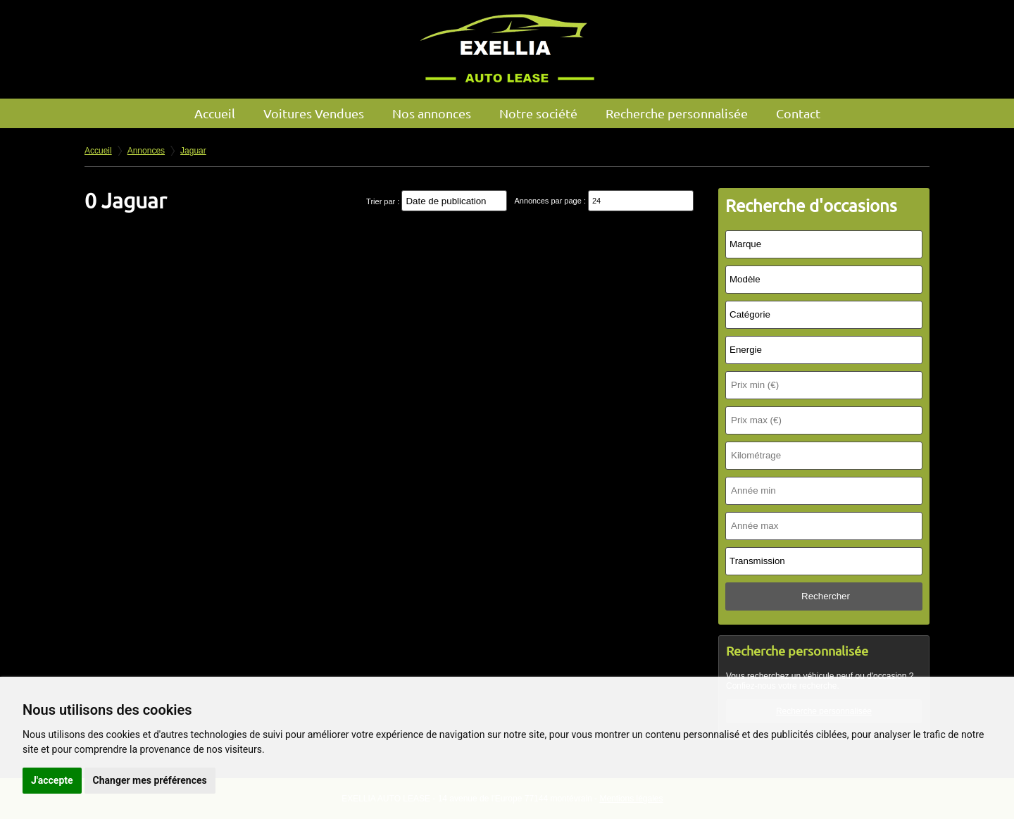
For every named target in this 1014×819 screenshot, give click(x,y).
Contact (798, 113)
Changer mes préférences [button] (150, 780)
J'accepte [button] (52, 780)
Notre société (538, 113)
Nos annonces (431, 113)
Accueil (214, 113)
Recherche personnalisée (677, 113)
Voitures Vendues (313, 113)
